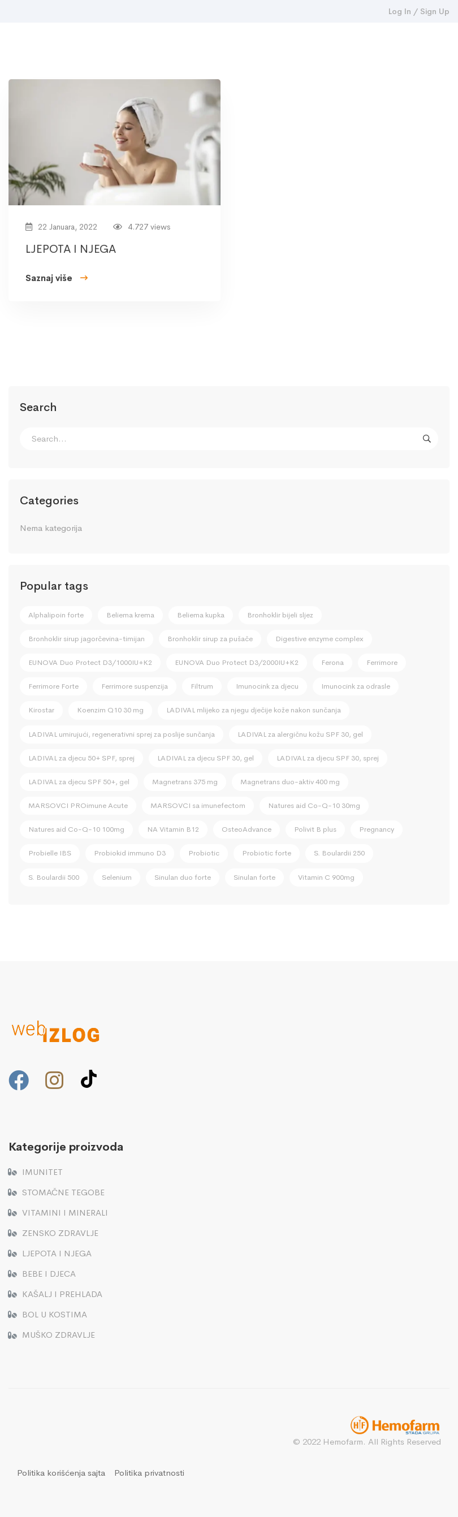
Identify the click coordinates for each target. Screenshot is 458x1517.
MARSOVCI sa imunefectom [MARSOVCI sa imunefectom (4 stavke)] (197, 805)
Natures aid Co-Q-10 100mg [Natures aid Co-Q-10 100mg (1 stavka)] (76, 829)
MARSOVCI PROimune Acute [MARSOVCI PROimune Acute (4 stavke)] (78, 805)
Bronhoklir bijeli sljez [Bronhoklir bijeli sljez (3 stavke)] (280, 615)
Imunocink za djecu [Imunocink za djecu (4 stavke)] (267, 686)
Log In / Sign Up (419, 11)
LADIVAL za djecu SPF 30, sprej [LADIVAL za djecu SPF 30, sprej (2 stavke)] (327, 758)
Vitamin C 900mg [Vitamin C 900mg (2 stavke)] (326, 877)
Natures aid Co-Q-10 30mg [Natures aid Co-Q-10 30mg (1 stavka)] (314, 805)
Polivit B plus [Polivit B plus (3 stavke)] (315, 829)
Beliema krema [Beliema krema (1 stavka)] (130, 615)
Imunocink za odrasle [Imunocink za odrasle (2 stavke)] (355, 686)
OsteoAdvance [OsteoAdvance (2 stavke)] (246, 829)
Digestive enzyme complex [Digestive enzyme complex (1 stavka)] (319, 638)
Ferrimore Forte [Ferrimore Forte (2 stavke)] (53, 686)
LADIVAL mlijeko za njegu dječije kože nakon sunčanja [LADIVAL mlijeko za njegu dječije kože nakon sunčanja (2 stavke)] (253, 710)
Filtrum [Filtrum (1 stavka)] (202, 686)
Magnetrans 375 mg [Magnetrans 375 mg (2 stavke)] (185, 781)
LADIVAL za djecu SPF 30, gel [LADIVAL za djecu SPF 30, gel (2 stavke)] (205, 758)
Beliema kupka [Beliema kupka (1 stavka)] (200, 615)
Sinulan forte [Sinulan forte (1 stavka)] (254, 877)
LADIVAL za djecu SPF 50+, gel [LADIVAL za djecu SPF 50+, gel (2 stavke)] (78, 781)
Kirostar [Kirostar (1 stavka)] (41, 710)
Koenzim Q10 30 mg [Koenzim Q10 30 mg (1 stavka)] (110, 710)
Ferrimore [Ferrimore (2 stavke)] (381, 662)
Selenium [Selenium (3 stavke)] (117, 877)
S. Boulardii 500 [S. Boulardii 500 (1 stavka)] (53, 877)
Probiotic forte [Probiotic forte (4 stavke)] (266, 853)
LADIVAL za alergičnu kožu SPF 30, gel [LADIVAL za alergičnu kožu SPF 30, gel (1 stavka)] (300, 734)
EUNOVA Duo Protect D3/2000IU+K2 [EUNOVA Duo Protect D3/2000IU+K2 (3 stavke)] (237, 662)
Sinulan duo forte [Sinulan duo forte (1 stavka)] (182, 877)
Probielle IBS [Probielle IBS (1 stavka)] (49, 853)
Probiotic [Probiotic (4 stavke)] (203, 853)
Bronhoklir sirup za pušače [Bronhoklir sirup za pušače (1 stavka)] (210, 638)
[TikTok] (89, 1079)
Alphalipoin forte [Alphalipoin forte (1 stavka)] (56, 615)
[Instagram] (54, 1080)
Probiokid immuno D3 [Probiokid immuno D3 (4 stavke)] (130, 853)
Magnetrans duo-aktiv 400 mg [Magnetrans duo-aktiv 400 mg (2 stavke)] (290, 781)
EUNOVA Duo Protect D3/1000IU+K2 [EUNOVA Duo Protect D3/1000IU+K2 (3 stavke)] (90, 662)
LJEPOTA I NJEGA (70, 251)
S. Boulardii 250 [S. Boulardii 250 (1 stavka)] (339, 853)
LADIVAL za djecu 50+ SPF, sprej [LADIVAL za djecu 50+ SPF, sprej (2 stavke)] (81, 758)
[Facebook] (19, 1080)
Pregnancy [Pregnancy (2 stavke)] (376, 829)
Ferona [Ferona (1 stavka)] (332, 662)
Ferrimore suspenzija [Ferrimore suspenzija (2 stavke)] (134, 686)
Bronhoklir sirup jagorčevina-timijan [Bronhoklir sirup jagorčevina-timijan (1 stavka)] (86, 638)
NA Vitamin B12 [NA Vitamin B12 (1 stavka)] (173, 829)
